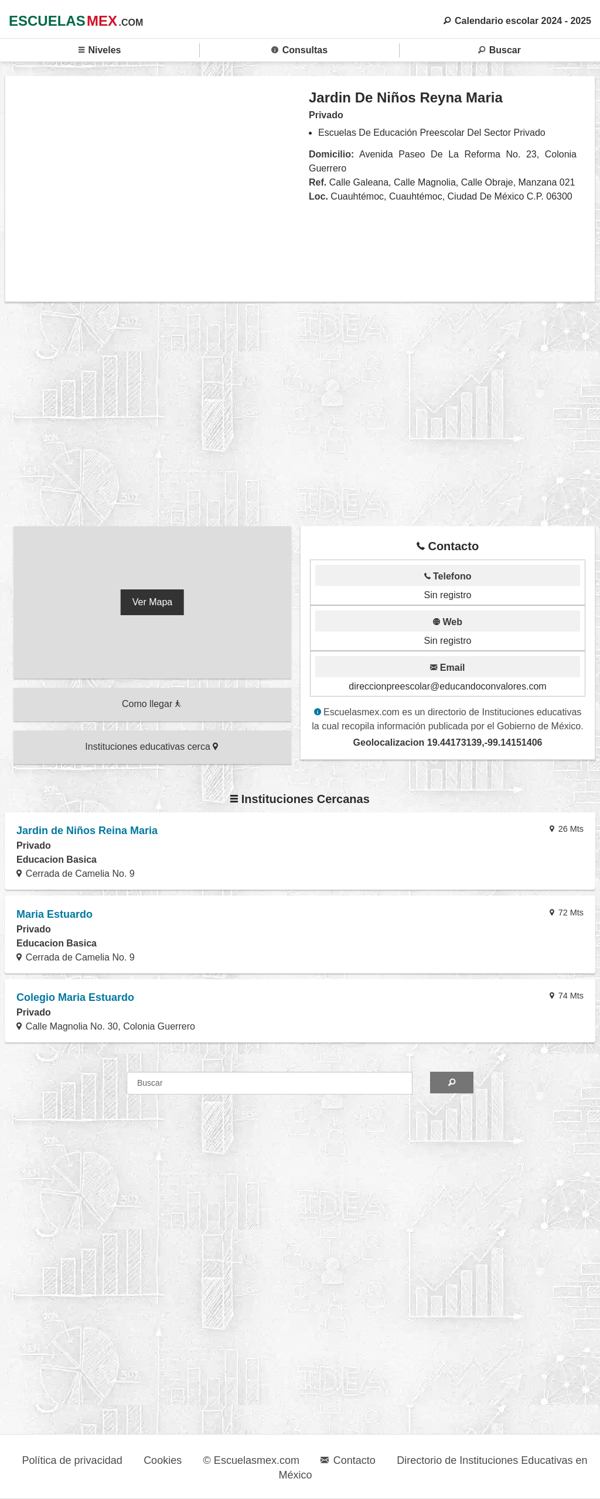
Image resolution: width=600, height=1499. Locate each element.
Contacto (348, 1460)
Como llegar (152, 704)
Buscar (499, 50)
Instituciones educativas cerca (151, 747)
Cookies (163, 1460)
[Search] (451, 1082)
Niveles (100, 50)
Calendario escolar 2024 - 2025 (517, 21)
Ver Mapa (152, 602)
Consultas (299, 50)
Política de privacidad (72, 1460)
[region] (157, 188)
